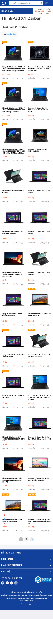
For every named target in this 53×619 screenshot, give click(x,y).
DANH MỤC (7, 11)
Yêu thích (18, 78)
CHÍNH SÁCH (26, 559)
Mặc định (12, 34)
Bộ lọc (6, 34)
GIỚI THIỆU (26, 571)
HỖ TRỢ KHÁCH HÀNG (26, 553)
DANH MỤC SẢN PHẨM (26, 565)
